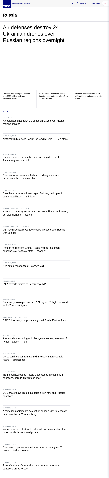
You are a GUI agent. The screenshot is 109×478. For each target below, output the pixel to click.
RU (73, 3)
